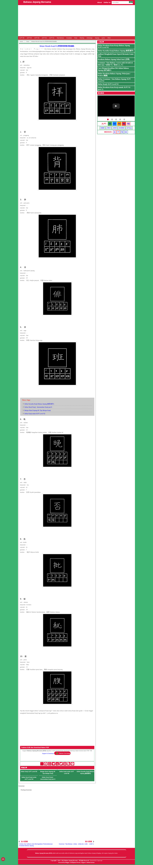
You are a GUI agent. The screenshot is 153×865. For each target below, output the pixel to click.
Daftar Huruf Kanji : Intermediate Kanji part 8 (38, 407)
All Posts (129, 128)
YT (118, 132)
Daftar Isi (107, 2)
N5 (110, 124)
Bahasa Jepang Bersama (37, 2)
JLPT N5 (21, 38)
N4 (114, 124)
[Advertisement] (76, 20)
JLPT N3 (36, 38)
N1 (128, 124)
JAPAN (115, 128)
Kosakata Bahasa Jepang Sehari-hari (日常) (114, 59)
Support (83, 862)
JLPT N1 (51, 38)
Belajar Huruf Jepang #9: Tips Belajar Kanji (37, 410)
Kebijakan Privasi (75, 862)
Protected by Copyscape (96, 860)
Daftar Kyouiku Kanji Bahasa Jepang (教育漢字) (39, 404)
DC (126, 132)
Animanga (89, 38)
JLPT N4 (29, 38)
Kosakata (69, 38)
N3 (119, 124)
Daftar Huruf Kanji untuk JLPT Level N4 (29, 778)
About (99, 2)
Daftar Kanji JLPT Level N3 (29, 771)
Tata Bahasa (60, 38)
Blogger (67, 862)
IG (114, 132)
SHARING (122, 128)
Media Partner (91, 862)
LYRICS (108, 128)
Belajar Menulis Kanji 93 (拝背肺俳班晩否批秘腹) (57, 46)
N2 (124, 124)
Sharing (82, 38)
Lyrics (103, 38)
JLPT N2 (44, 38)
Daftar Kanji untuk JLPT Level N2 (34, 413)
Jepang (97, 38)
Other (109, 38)
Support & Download (48, 753)
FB (122, 132)
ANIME (102, 128)
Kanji (75, 38)
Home (21, 41)
